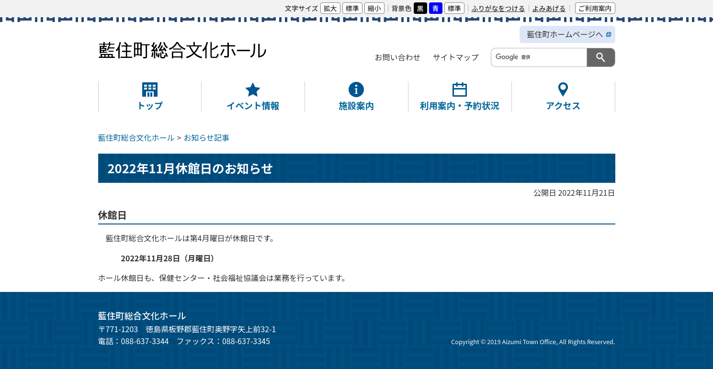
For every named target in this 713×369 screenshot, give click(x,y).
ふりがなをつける (498, 8)
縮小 (374, 8)
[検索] (538, 57)
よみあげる (549, 8)
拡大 (330, 8)
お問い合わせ (397, 57)
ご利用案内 (595, 8)
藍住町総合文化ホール (136, 137)
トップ (149, 105)
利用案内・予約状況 (459, 105)
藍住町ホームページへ (565, 34)
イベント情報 (252, 105)
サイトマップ (455, 57)
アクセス (563, 105)
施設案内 (356, 105)
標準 (352, 8)
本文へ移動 (102, 8)
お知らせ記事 (206, 137)
